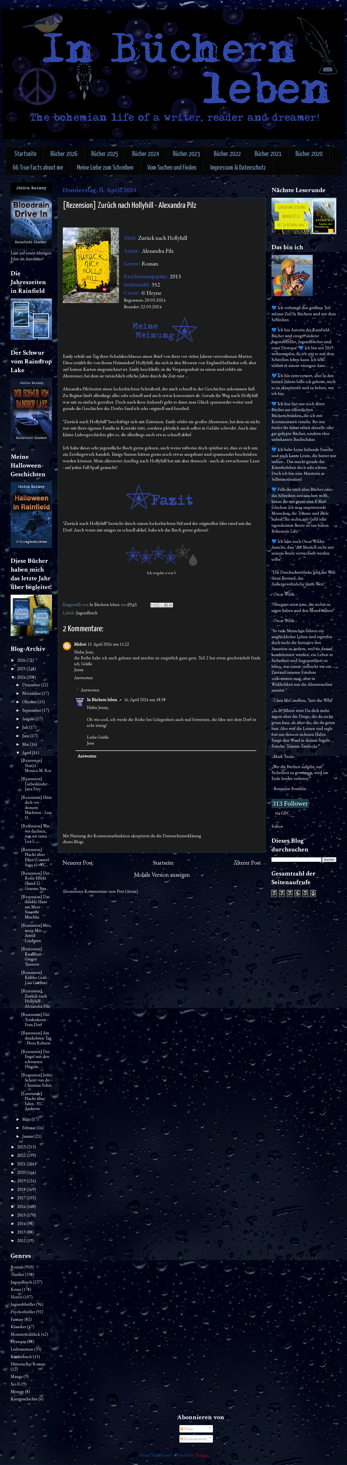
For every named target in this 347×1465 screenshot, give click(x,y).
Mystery (17, 1391)
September (32, 710)
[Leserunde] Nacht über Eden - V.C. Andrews (33, 1101)
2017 (22, 1197)
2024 (22, 677)
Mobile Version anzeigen (162, 875)
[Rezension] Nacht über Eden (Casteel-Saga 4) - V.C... (35, 857)
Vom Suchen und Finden (171, 168)
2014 (22, 1223)
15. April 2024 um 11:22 (108, 644)
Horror (16, 1297)
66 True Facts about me (38, 168)
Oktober (30, 701)
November (32, 693)
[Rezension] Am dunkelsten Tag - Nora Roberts (36, 1038)
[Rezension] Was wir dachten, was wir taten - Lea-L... (35, 833)
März (27, 1119)
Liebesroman (22, 1349)
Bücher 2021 (268, 154)
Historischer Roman (28, 1364)
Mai (26, 744)
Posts (186, 1428)
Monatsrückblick (25, 1334)
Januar (28, 1136)
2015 (22, 1215)
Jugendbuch (86, 612)
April (27, 752)
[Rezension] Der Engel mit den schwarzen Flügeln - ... (35, 1059)
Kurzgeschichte (24, 1399)
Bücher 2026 (64, 154)
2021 (22, 1163)
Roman (17, 1267)
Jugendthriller (23, 1304)
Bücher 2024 (145, 154)
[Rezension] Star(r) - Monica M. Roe (36, 765)
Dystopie (18, 1341)
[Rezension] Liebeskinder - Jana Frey (35, 783)
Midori (80, 644)
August (29, 718)
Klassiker (18, 1326)
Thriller (17, 1274)
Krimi (16, 1289)
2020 (22, 1172)
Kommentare (193, 1438)
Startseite (25, 154)
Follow (277, 826)
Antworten (83, 677)
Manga (17, 1376)
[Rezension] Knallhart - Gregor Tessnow (32, 956)
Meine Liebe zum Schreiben (105, 168)
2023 (22, 1146)
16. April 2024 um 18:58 (145, 699)
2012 (22, 1240)
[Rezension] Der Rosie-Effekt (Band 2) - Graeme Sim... (35, 880)
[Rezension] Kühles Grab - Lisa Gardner (35, 977)
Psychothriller (23, 1311)
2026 (22, 660)
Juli (25, 727)
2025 (22, 668)
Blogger (202, 1455)
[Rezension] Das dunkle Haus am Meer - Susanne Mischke (35, 907)
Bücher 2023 (186, 154)
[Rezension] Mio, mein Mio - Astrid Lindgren (36, 932)
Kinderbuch (21, 1356)
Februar (29, 1127)
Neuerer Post (78, 863)
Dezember (31, 684)
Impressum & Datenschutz (238, 168)
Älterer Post (247, 863)
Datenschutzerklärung (182, 835)
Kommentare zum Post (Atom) (111, 891)
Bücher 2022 (227, 154)
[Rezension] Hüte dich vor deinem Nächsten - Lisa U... (36, 807)
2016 (22, 1206)
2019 (22, 1180)
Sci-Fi (16, 1384)
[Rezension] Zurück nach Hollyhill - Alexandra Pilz (35, 998)
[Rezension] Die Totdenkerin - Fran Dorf (35, 1019)
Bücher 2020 (309, 154)
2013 (22, 1232)
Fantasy (17, 1319)
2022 (22, 1155)
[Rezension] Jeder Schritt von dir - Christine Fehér (36, 1080)
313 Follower (290, 803)
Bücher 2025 (104, 154)
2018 (22, 1189)
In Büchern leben (102, 699)
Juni (26, 735)
